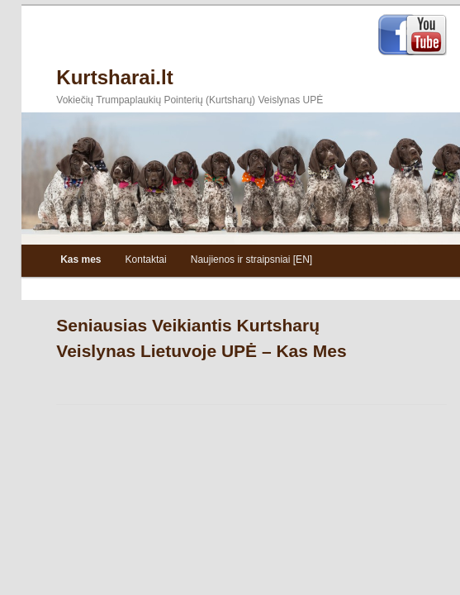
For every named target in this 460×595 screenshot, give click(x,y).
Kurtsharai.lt (114, 77)
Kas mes (80, 259)
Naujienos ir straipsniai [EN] (251, 259)
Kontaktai (146, 259)
